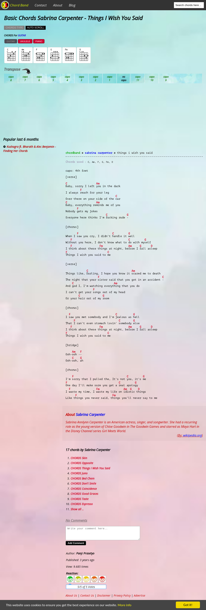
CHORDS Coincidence (84, 489)
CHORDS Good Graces (84, 494)
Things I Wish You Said (134, 152)
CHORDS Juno (79, 473)
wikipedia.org (192, 435)
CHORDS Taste (80, 499)
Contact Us (87, 595)
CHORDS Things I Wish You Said (90, 468)
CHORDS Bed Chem (82, 478)
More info (123, 605)
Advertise (139, 595)
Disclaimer (103, 595)
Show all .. (77, 509)
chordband (73, 152)
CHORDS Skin (79, 458)
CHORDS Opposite (82, 463)
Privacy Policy (122, 595)
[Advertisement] (134, 120)
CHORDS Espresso (82, 504)
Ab (11, 78)
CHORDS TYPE (14, 27)
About (57, 5)
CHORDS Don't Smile (83, 483)
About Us (71, 595)
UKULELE (25, 41)
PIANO (38, 41)
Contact (41, 5)
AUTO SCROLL (35, 27)
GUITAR (11, 41)
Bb (39, 78)
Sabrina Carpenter (98, 152)
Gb (152, 78)
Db (81, 78)
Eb (110, 78)
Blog (72, 5)
